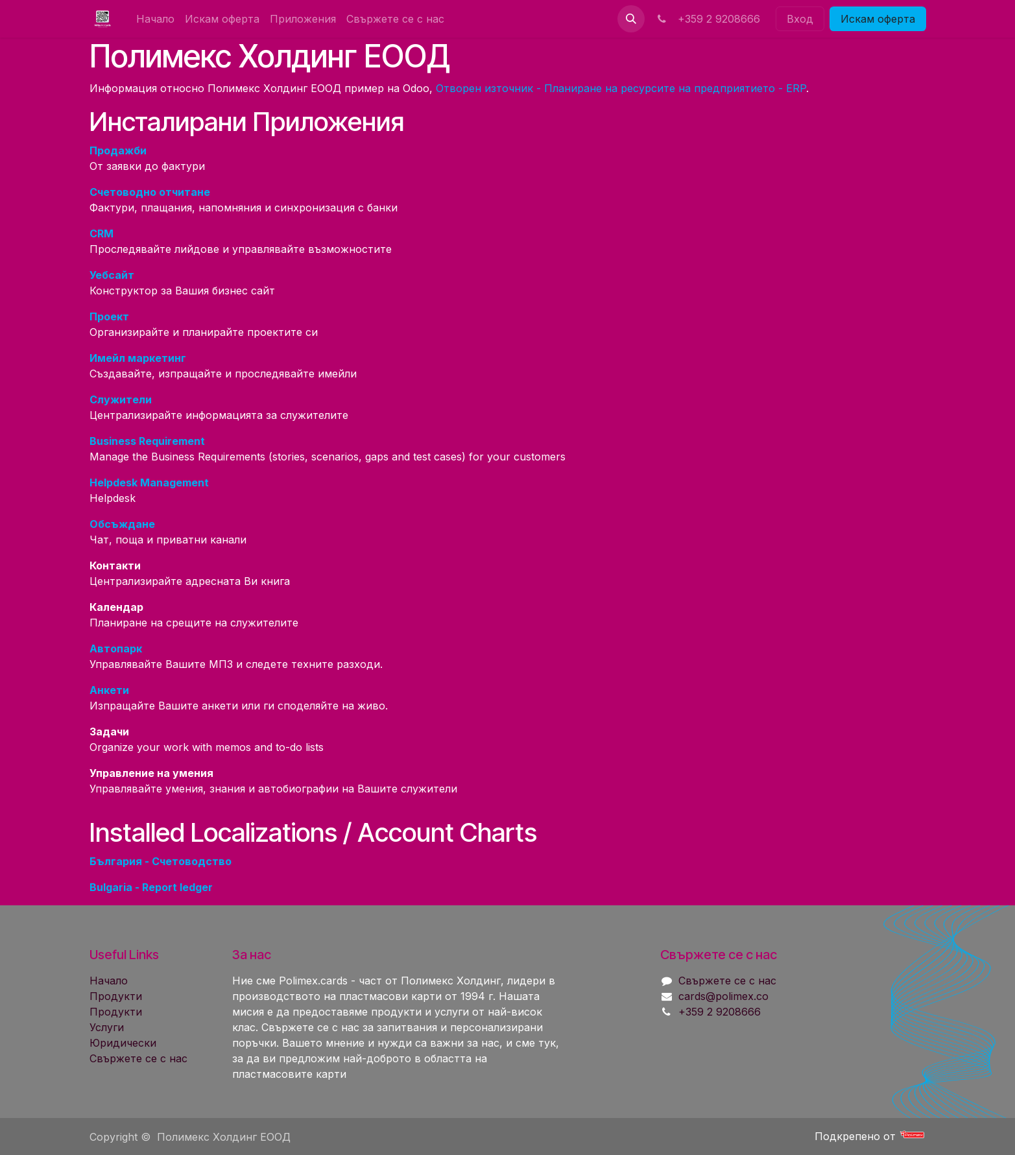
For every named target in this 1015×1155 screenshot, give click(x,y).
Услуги (107, 1027)
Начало (109, 980)
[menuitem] (155, 19)
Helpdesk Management (149, 482)
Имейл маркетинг (138, 357)
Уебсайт (112, 274)
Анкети (109, 690)
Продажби (118, 150)
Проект (109, 316)
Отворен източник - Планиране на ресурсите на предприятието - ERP (621, 88)
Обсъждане (122, 524)
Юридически (123, 1042)
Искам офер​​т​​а (878, 18)
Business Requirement (147, 441)
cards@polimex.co (723, 996)
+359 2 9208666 (707, 18)
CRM (101, 233)
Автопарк (116, 648)
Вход (800, 18)
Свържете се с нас (138, 1058)
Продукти (116, 996)
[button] (631, 18)
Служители (121, 399)
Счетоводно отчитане (150, 191)
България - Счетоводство (161, 861)
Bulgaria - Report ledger (151, 887)
